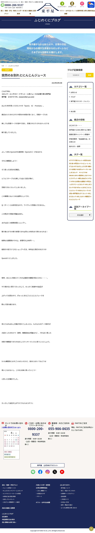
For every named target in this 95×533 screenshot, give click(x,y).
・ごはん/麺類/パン (41, 491)
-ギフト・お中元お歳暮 (43, 502)
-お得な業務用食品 (41, 488)
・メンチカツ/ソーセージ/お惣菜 (11, 493)
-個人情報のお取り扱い (9, 522)
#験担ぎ (87, 196)
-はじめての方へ (65, 485)
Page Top (91, 529)
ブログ (73, 97)
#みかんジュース (83, 190)
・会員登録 (63, 496)
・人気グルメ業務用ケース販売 (11, 502)
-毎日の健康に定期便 (8, 508)
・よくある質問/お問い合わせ (68, 508)
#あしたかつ (80, 196)
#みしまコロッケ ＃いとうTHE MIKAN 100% (80, 172)
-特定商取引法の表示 (8, 519)
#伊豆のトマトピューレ (81, 163)
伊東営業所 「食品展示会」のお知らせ (79, 140)
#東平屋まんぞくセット (79, 193)
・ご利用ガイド (64, 499)
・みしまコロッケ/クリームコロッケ (12, 491)
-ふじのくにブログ (7, 514)
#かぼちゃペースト (82, 169)
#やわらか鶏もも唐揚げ (78, 181)
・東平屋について (65, 488)
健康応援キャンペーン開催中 (79, 134)
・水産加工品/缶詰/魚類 (9, 496)
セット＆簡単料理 (77, 11)
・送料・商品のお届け (66, 505)
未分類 (73, 111)
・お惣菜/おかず (40, 493)
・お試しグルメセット (8, 499)
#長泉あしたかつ (83, 175)
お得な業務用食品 (89, 11)
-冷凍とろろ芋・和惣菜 (43, 485)
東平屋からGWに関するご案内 (80, 130)
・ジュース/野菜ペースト (9, 488)
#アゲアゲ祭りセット (76, 160)
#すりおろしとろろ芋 (80, 166)
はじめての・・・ (75, 125)
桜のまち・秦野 (74, 146)
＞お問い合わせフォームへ (11, 427)
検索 (89, 75)
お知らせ (74, 92)
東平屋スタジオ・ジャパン (80, 101)
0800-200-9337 (14, 5)
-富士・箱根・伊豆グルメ (10, 485)
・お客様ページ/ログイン (67, 493)
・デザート (39, 496)
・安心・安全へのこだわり (67, 491)
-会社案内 (5, 517)
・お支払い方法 (64, 502)
